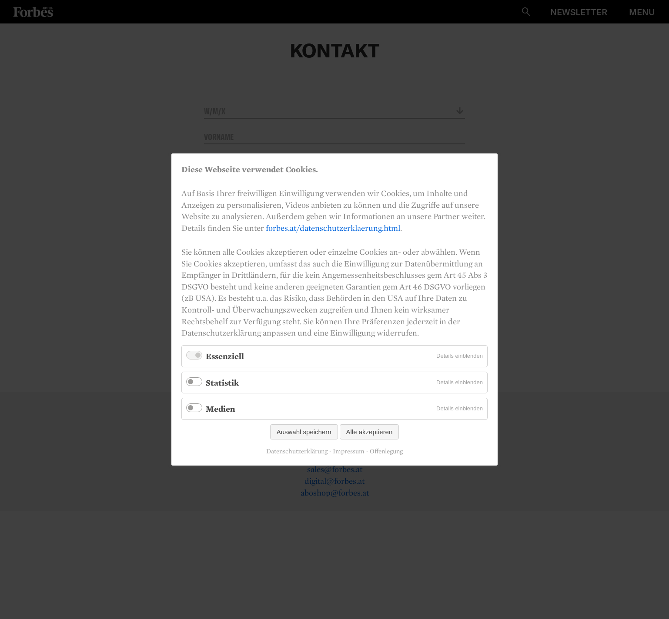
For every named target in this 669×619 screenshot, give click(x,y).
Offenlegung (386, 451)
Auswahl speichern (304, 432)
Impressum (349, 451)
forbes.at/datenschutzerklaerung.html (333, 228)
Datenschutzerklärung (297, 451)
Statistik (222, 382)
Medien (220, 408)
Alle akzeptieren (369, 432)
